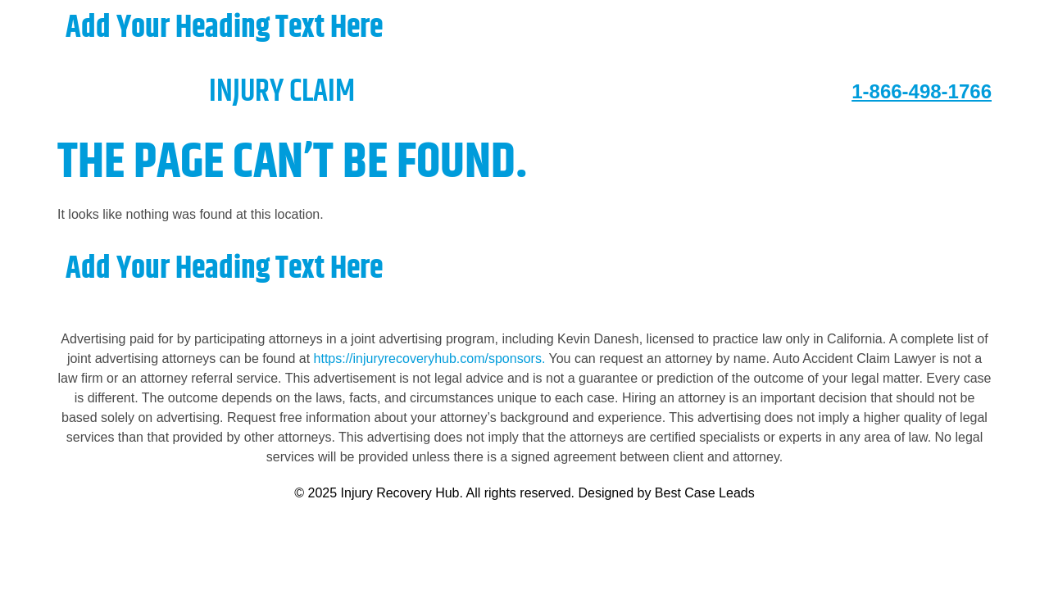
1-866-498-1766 (921, 91)
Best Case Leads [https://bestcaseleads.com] (705, 493)
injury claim (206, 92)
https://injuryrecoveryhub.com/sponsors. (431, 358)
